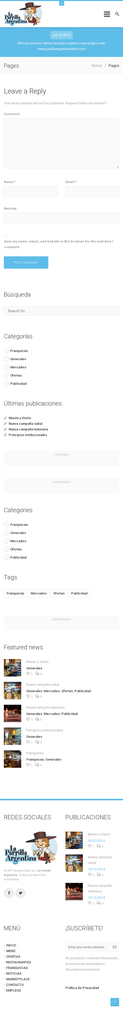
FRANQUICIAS (17, 968)
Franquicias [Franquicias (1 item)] (15, 593)
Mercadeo (18, 367)
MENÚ (10, 951)
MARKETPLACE (18, 979)
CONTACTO (15, 985)
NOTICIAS (13, 973)
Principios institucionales (28, 435)
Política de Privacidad (82, 988)
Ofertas (16, 375)
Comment (11, 114)
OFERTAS (13, 957)
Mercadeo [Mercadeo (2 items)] (39, 593)
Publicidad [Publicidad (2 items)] (79, 593)
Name (10, 182)
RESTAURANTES (18, 962)
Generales (18, 359)
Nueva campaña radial (25, 424)
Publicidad (18, 384)
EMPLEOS (13, 990)
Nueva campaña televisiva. (29, 429)
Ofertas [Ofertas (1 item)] (59, 593)
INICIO (11, 945)
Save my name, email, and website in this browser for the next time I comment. (58, 244)
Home (97, 65)
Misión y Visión (20, 418)
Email (71, 182)
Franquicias (19, 351)
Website (10, 208)
